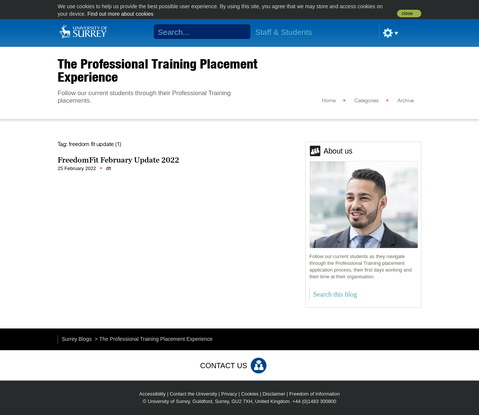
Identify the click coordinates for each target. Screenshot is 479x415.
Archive (405, 100)
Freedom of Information (314, 394)
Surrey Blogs (77, 339)
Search (240, 31)
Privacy (229, 394)
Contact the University (193, 394)
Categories (366, 100)
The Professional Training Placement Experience (157, 70)
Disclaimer (274, 394)
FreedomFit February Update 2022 (118, 160)
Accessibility (152, 394)
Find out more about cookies (120, 14)
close (407, 13)
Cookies (250, 394)
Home (329, 100)
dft (108, 168)
